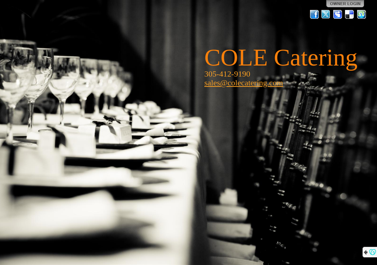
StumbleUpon (361, 14)
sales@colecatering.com (243, 82)
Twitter (326, 14)
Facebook (314, 14)
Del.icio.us (350, 14)
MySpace (338, 14)
